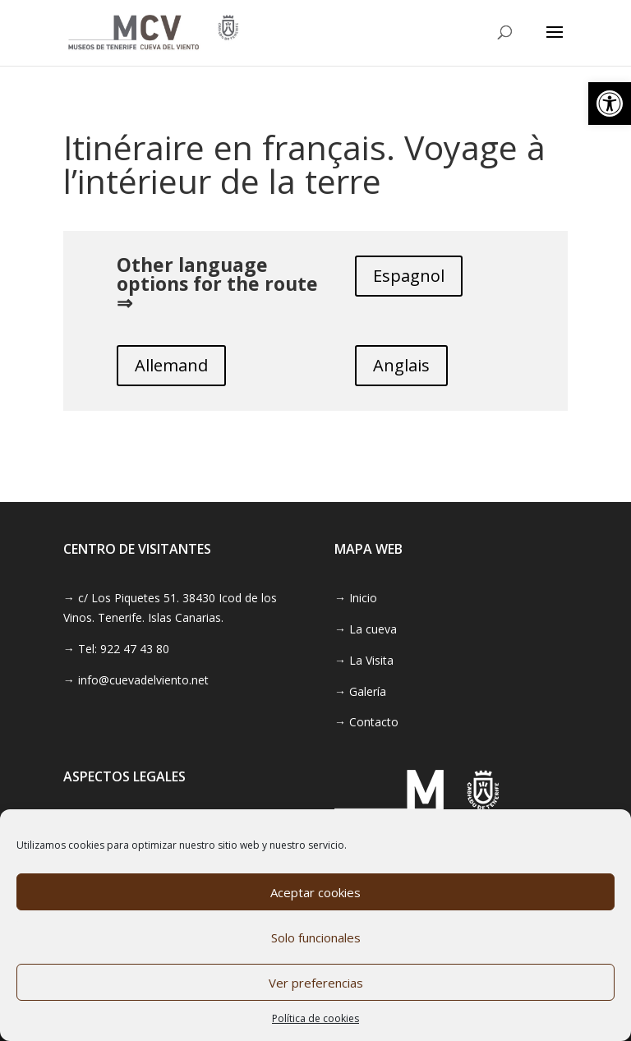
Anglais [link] (401, 365)
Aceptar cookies (315, 892)
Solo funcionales (316, 937)
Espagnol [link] (408, 276)
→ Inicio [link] (355, 598)
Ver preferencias (316, 982)
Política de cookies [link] (315, 1018)
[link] (609, 103)
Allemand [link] (171, 365)
